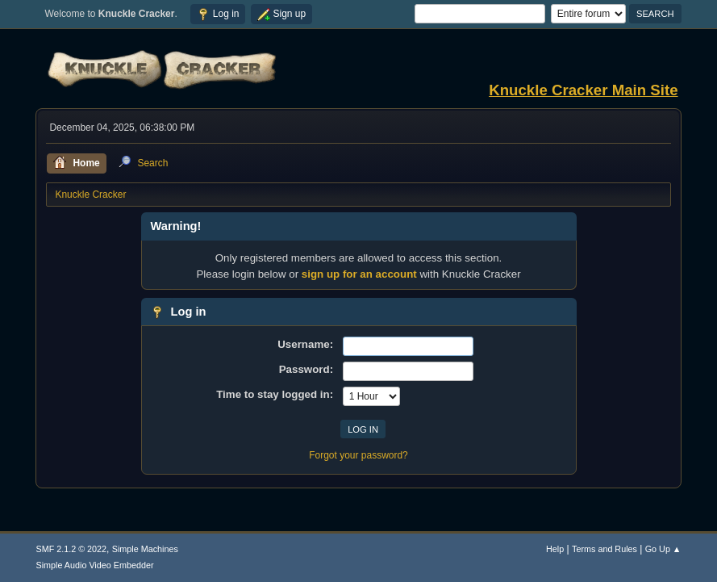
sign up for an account (359, 274)
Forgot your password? (358, 455)
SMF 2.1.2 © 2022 (70, 549)
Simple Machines (145, 549)
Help (555, 549)
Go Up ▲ (663, 549)
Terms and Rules (604, 549)
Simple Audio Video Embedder (94, 565)
